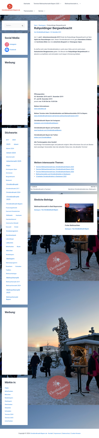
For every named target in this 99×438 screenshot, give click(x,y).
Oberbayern (8, 401)
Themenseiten (87, 3)
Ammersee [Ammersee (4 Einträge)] (9, 173)
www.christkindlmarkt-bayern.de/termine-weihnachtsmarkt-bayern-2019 (57, 116)
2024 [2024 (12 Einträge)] (14, 140)
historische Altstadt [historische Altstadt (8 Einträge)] (12, 223)
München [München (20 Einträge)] (9, 250)
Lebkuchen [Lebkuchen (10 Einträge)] (9, 243)
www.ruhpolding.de (40, 108)
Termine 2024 (9, 414)
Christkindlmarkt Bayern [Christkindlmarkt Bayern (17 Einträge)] (14, 204)
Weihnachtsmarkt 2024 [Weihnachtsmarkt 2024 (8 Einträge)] (13, 285)
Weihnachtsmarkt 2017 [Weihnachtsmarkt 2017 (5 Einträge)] (13, 282)
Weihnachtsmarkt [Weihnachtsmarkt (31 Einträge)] (12, 278)
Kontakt (50, 433)
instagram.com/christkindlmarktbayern (47, 123)
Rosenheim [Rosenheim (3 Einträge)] (9, 266)
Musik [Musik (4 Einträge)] (18, 246)
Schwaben (8, 411)
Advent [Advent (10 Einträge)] (16, 144)
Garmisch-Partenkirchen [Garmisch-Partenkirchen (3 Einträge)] (13, 211)
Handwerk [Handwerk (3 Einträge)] (19, 215)
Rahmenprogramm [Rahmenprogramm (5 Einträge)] (11, 263)
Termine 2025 (9, 418)
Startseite (26, 4)
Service (26, 11)
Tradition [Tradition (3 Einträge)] (8, 270)
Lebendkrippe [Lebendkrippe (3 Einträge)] (10, 239)
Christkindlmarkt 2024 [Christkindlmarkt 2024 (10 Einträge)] (13, 192)
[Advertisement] (15, 94)
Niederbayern (9, 398)
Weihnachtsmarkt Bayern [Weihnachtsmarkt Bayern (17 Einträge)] (12, 298)
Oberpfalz (8, 408)
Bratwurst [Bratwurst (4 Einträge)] (9, 180)
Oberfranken (9, 404)
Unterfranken (9, 421)
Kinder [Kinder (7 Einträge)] (16, 227)
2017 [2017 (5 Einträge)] (7, 140)
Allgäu (7, 388)
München (8, 394)
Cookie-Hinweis (77, 433)
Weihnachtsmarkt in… (71, 3)
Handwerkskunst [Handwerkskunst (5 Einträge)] (11, 219)
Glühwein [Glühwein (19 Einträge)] (9, 215)
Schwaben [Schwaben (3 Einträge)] (18, 266)
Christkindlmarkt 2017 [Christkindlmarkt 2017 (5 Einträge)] (12, 188)
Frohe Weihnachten (73, 225)
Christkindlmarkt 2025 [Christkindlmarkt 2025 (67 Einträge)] (12, 198)
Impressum (57, 433)
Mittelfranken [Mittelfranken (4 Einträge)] (10, 246)
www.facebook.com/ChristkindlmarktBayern (48, 130)
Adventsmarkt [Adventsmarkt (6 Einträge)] (10, 157)
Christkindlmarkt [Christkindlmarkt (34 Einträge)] (12, 184)
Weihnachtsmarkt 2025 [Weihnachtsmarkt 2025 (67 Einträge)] (13, 291)
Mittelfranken (9, 391)
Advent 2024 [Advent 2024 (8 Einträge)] (10, 148)
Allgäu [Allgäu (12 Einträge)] (8, 165)
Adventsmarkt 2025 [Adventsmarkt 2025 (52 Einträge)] (13, 161)
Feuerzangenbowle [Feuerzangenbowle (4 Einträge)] (11, 208)
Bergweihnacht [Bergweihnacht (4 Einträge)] (10, 176)
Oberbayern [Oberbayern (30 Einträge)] (10, 259)
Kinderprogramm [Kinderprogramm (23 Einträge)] (12, 231)
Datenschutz (66, 433)
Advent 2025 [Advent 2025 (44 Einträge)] (11, 153)
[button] (59, 3)
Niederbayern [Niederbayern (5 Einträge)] (10, 254)
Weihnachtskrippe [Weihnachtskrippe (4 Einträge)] (11, 273)
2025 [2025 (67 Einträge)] (8, 144)
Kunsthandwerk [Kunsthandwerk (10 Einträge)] (11, 235)
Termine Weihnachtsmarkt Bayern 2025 (46, 3)
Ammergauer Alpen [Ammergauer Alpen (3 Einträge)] (11, 169)
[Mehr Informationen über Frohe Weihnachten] (79, 213)
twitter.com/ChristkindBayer (43, 137)
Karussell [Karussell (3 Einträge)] (8, 227)
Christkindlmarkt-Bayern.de (11, 10)
